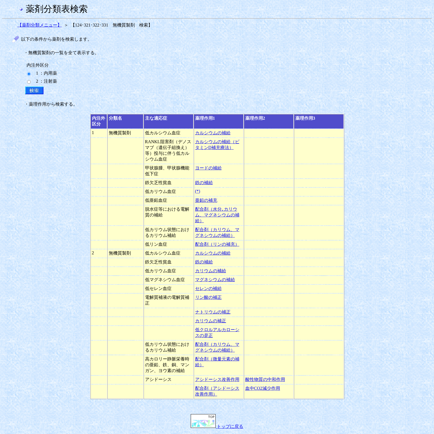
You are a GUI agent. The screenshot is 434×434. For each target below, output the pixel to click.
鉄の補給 (204, 182)
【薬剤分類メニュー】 (39, 25)
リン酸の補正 (208, 297)
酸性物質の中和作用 (265, 379)
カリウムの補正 (210, 320)
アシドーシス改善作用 (217, 379)
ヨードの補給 (208, 168)
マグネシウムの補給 (215, 279)
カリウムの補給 (210, 270)
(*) (197, 191)
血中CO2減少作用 (262, 388)
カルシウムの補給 (213, 132)
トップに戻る (217, 426)
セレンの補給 (208, 288)
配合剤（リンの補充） (217, 244)
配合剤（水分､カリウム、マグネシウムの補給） (217, 215)
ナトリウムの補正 (213, 312)
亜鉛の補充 (206, 200)
